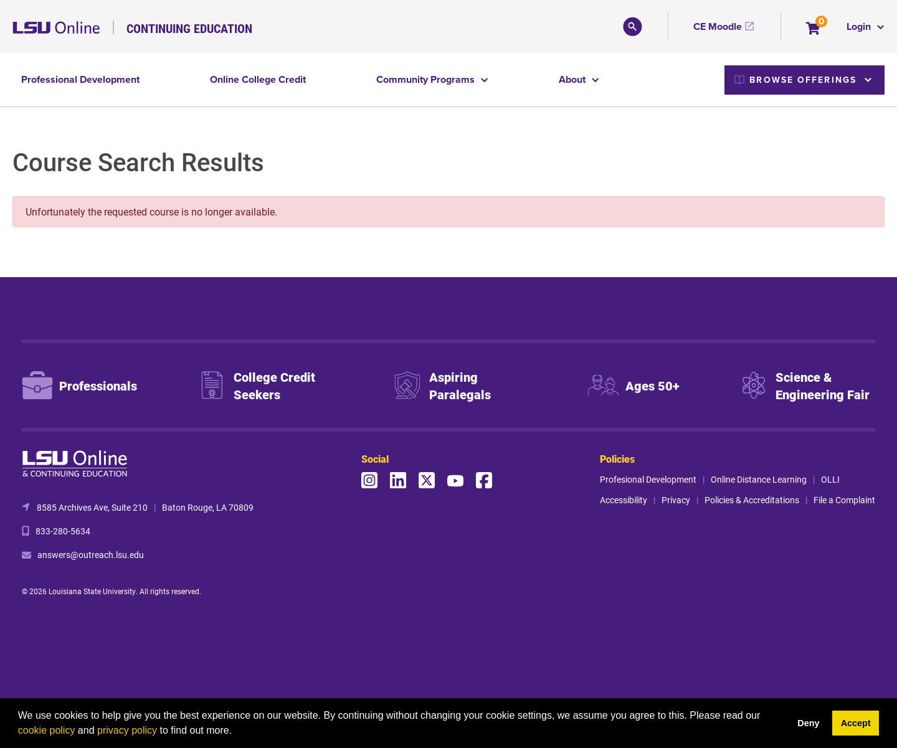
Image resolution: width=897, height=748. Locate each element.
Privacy (676, 500)
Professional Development (80, 79)
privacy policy (127, 730)
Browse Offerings (795, 79)
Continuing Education (189, 28)
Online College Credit (258, 79)
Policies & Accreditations (752, 500)
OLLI (830, 479)
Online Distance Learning (759, 479)
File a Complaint (844, 500)
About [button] (573, 79)
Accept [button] (856, 723)
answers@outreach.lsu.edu (90, 555)
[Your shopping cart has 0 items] (814, 29)
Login (860, 26)
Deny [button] (808, 723)
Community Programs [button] (426, 79)
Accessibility (623, 500)
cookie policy (46, 730)
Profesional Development (648, 479)
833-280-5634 (63, 531)
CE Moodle (717, 26)
